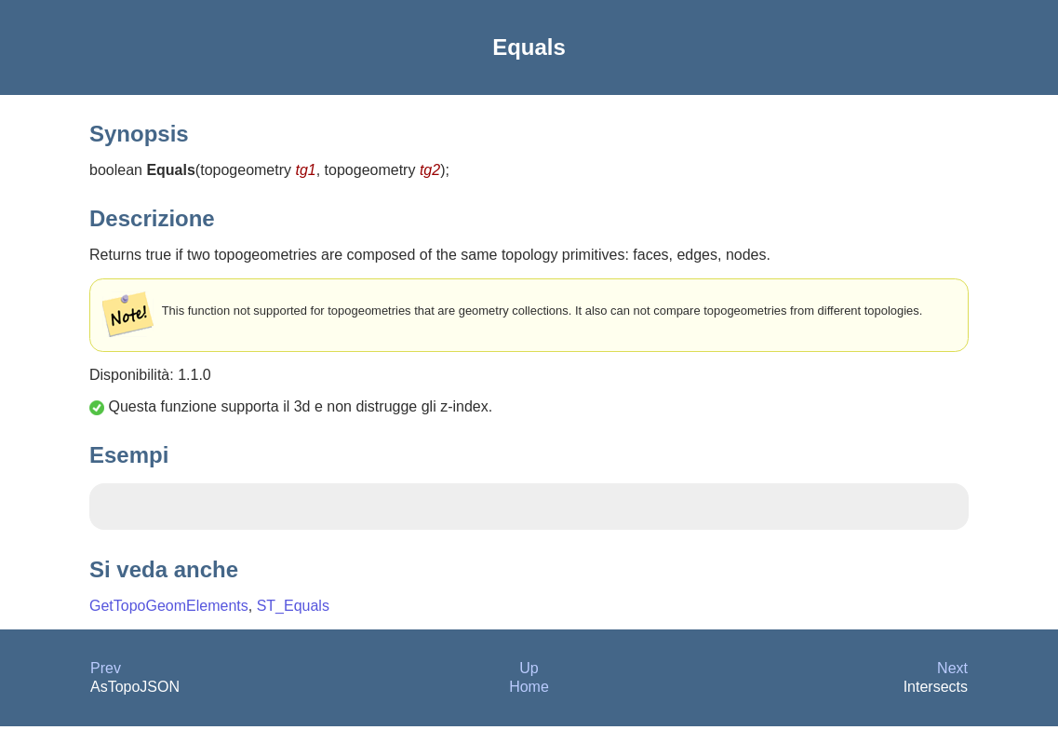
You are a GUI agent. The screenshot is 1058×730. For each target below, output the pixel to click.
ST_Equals (293, 609)
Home (529, 690)
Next (952, 672)
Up (528, 672)
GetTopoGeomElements (168, 609)
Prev (105, 672)
